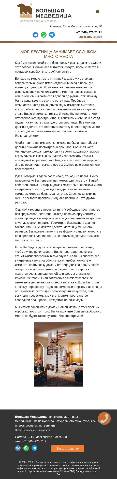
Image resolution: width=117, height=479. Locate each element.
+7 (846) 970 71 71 (89, 32)
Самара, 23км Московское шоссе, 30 (76, 26)
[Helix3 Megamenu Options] (97, 11)
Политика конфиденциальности (32, 430)
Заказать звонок (90, 36)
